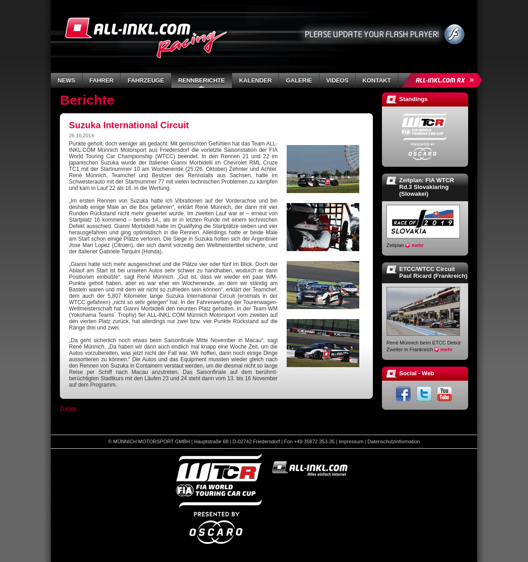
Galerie (299, 80)
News (66, 80)
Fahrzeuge (145, 80)
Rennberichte (201, 80)
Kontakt (376, 80)
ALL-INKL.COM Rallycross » (444, 80)
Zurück (68, 409)
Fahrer (101, 80)
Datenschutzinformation (393, 441)
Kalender (255, 80)
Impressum (351, 441)
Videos (337, 80)
